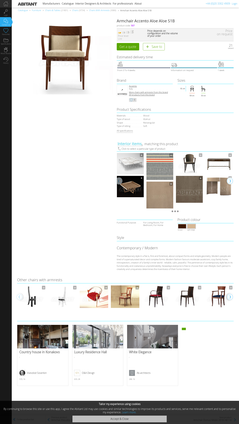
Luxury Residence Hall (97, 355)
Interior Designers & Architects (93, 3)
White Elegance (152, 355)
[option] (130, 175)
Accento (133, 86)
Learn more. (129, 412)
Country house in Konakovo (42, 355)
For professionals (123, 3)
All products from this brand (142, 94)
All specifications (125, 130)
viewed (231, 48)
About (138, 3)
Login (234, 3)
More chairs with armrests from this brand (148, 92)
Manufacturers (51, 3)
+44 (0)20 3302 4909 (218, 3)
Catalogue (68, 3)
